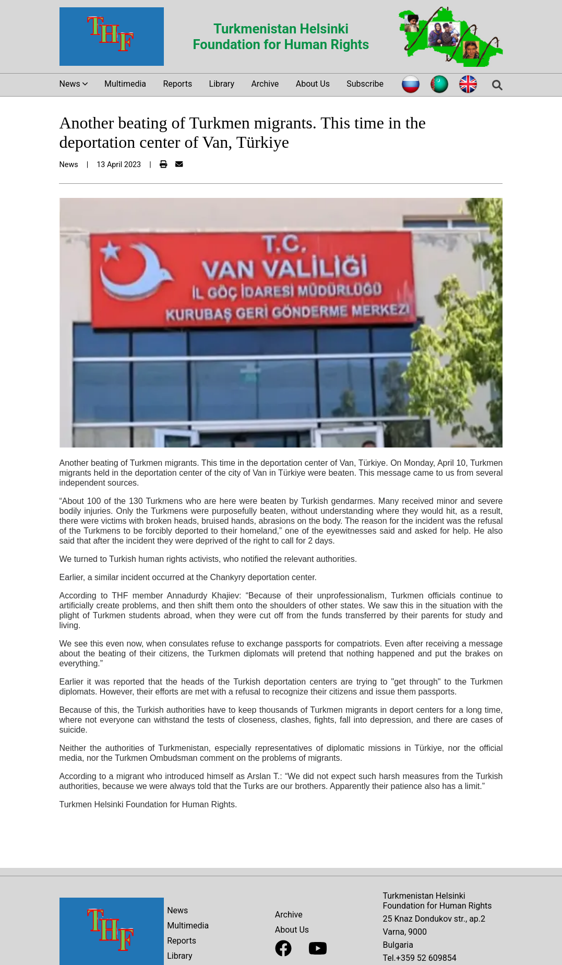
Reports (177, 84)
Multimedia (125, 84)
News (177, 910)
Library (221, 84)
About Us (313, 84)
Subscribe (365, 84)
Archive (265, 84)
